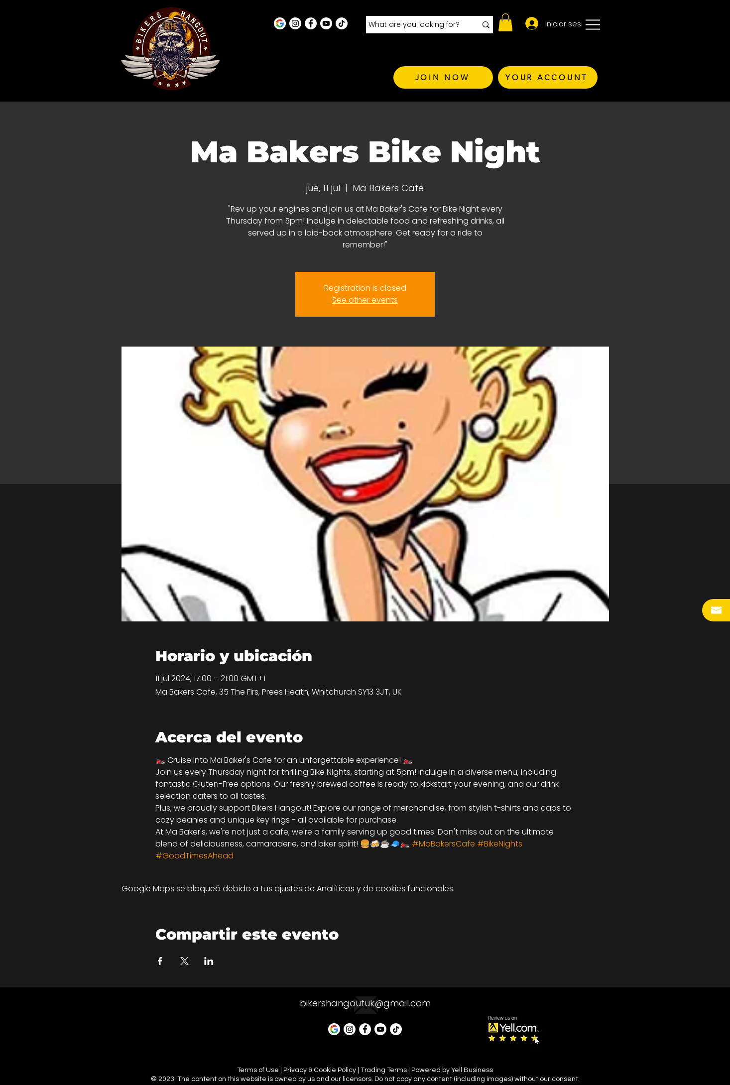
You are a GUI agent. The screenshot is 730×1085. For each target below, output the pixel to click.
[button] (505, 22)
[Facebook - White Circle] (311, 23)
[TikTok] (342, 23)
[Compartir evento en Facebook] (160, 961)
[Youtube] (326, 23)
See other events (365, 300)
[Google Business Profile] (280, 23)
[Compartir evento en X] (184, 961)
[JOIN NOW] (443, 77)
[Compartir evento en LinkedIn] (209, 961)
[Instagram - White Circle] (295, 23)
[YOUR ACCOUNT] (548, 77)
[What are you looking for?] (415, 25)
